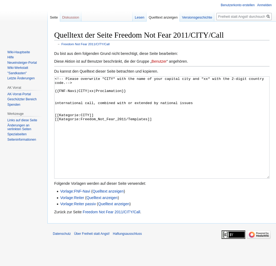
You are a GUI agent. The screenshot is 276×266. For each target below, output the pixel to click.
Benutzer (159, 61)
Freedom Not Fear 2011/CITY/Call (85, 44)
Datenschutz (62, 254)
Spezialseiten (16, 134)
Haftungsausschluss (127, 254)
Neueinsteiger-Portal (22, 63)
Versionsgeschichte (197, 17)
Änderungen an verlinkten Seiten (19, 127)
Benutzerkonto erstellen (238, 5)
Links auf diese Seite (22, 120)
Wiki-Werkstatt (17, 68)
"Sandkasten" (17, 73)
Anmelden (264, 5)
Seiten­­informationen (21, 139)
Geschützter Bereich (22, 99)
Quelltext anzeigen (108, 211)
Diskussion (70, 17)
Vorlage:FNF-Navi (75, 211)
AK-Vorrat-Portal (19, 94)
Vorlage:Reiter (72, 218)
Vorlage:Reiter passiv (78, 224)
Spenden (13, 105)
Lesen (139, 17)
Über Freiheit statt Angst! (92, 254)
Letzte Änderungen (20, 78)
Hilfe (10, 57)
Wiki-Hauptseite (18, 52)
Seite (54, 17)
